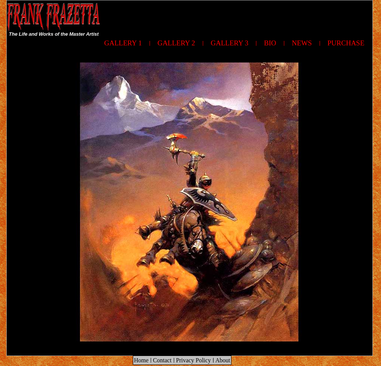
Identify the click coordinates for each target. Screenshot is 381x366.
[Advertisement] (237, 17)
